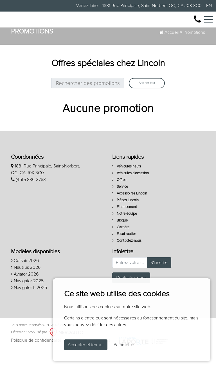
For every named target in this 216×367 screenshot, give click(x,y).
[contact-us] (197, 22)
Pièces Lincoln (125, 217)
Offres (119, 197)
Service (120, 203)
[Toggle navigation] (208, 22)
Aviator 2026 (25, 291)
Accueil (169, 49)
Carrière (120, 244)
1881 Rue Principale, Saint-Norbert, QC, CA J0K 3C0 (152, 5)
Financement (124, 224)
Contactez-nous (126, 257)
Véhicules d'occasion (130, 190)
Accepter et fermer (86, 345)
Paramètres (124, 345)
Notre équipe (124, 230)
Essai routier (124, 251)
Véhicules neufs (126, 183)
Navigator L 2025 (29, 304)
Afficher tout (147, 100)
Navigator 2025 (27, 298)
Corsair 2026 (25, 277)
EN (209, 5)
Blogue (120, 237)
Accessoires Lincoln (129, 210)
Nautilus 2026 (25, 284)
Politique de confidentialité (36, 357)
